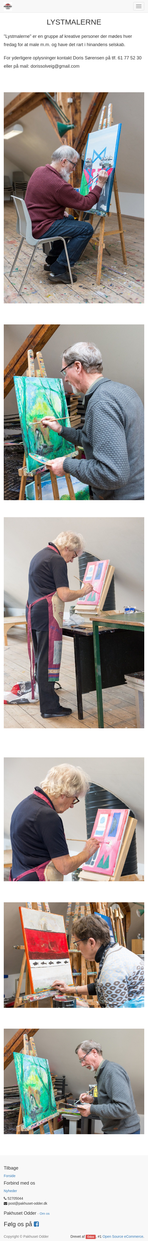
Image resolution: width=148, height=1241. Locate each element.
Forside (10, 1176)
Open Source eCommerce (122, 1236)
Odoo (90, 1236)
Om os (45, 1213)
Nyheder (10, 1191)
